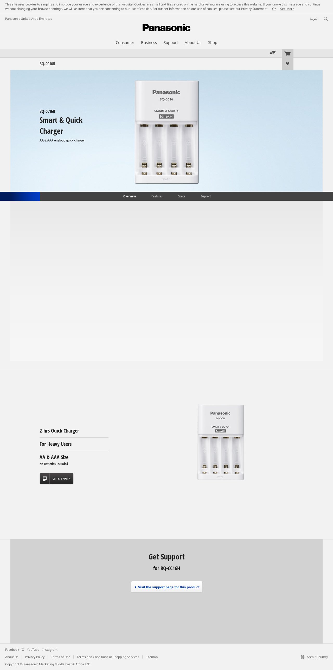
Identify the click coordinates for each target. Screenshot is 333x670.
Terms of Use (60, 657)
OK (274, 9)
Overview (129, 196)
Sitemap (152, 657)
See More (287, 9)
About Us (11, 657)
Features (157, 196)
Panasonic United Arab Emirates (28, 18)
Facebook (12, 649)
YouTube (33, 649)
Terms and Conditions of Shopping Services (108, 657)
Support (206, 196)
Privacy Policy (34, 657)
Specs (181, 196)
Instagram (49, 649)
